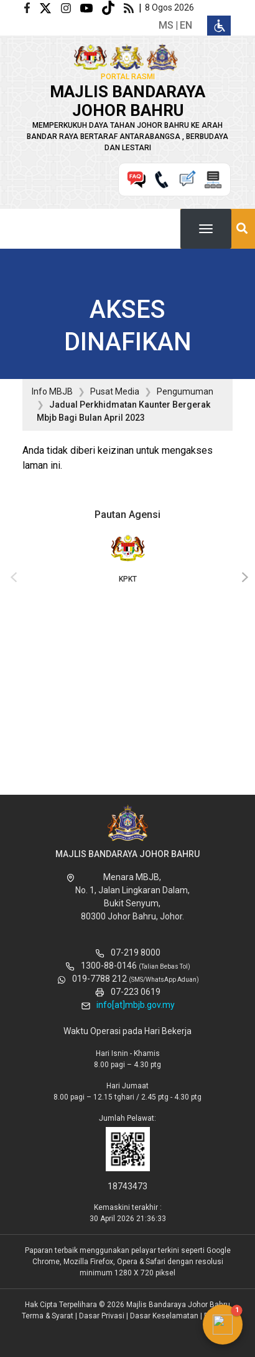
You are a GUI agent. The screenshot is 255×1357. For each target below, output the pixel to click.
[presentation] (12, 577)
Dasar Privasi (101, 1315)
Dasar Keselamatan (164, 1315)
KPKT (127, 557)
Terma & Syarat (47, 1315)
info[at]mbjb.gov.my (135, 1005)
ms (166, 25)
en (186, 25)
